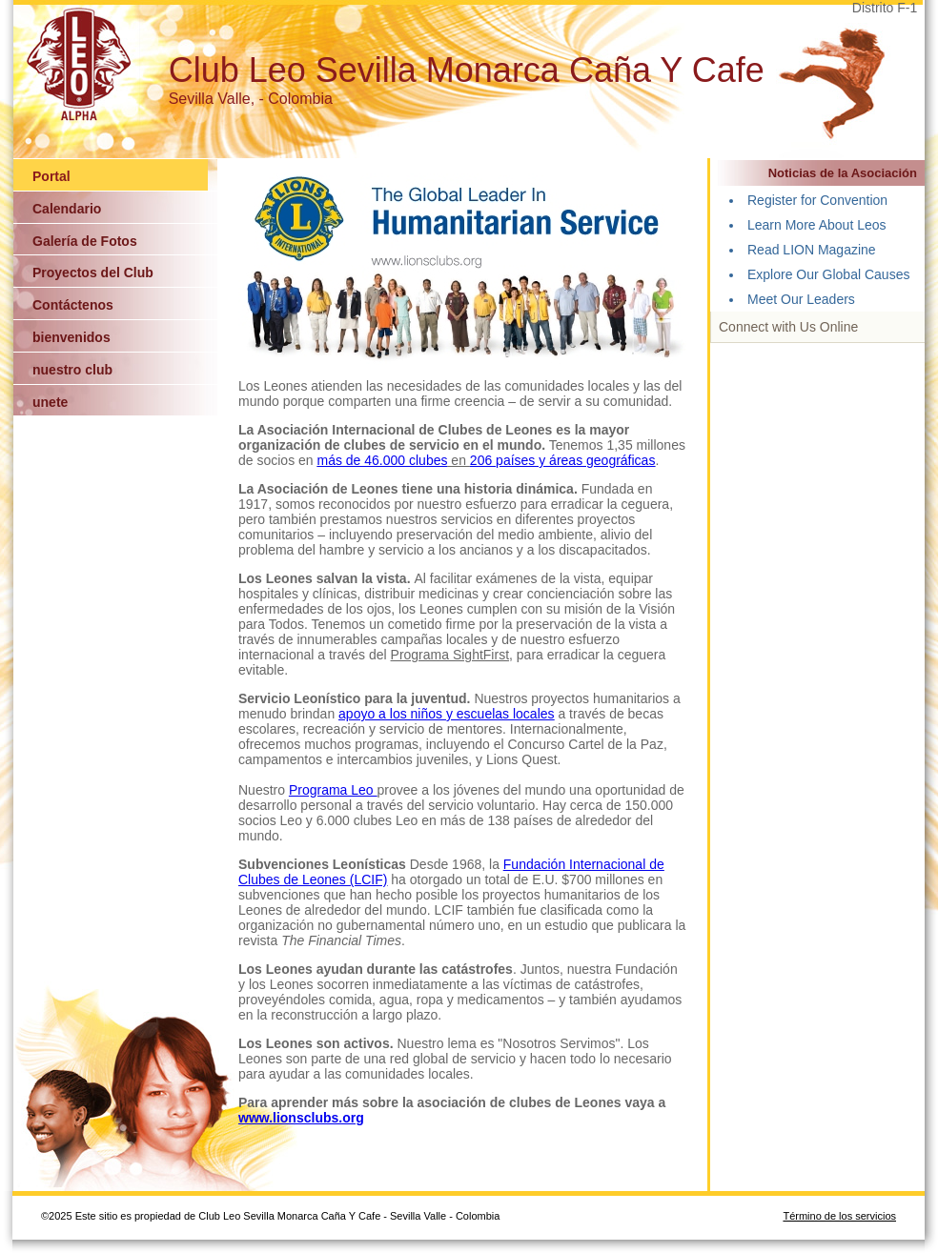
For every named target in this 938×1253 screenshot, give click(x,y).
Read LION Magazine (811, 249)
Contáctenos (72, 305)
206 (483, 460)
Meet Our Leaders (801, 299)
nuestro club (72, 369)
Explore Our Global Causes (828, 274)
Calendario (66, 208)
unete (50, 402)
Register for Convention (817, 200)
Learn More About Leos (817, 224)
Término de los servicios (839, 1216)
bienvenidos (71, 337)
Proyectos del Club (92, 272)
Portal (51, 176)
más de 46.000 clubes (382, 460)
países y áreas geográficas (575, 460)
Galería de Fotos (84, 241)
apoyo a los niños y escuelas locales (446, 713)
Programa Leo (333, 790)
